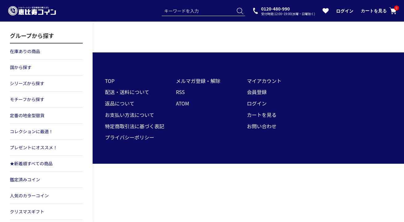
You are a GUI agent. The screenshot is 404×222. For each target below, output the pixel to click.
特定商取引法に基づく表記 (134, 126)
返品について (120, 103)
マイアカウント (264, 80)
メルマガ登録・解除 (198, 80)
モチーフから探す (27, 99)
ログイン (344, 11)
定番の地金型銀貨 (27, 115)
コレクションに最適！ (31, 131)
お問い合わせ (262, 126)
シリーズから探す (27, 83)
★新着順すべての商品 (31, 163)
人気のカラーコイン (29, 195)
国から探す (20, 67)
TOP (110, 80)
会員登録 (257, 92)
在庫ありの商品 (25, 51)
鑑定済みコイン (25, 179)
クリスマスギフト (27, 211)
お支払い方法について (129, 114)
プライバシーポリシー (129, 137)
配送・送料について (127, 92)
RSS (180, 92)
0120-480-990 (288, 10)
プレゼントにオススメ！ (33, 147)
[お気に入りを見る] (326, 12)
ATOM (182, 103)
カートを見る (379, 10)
